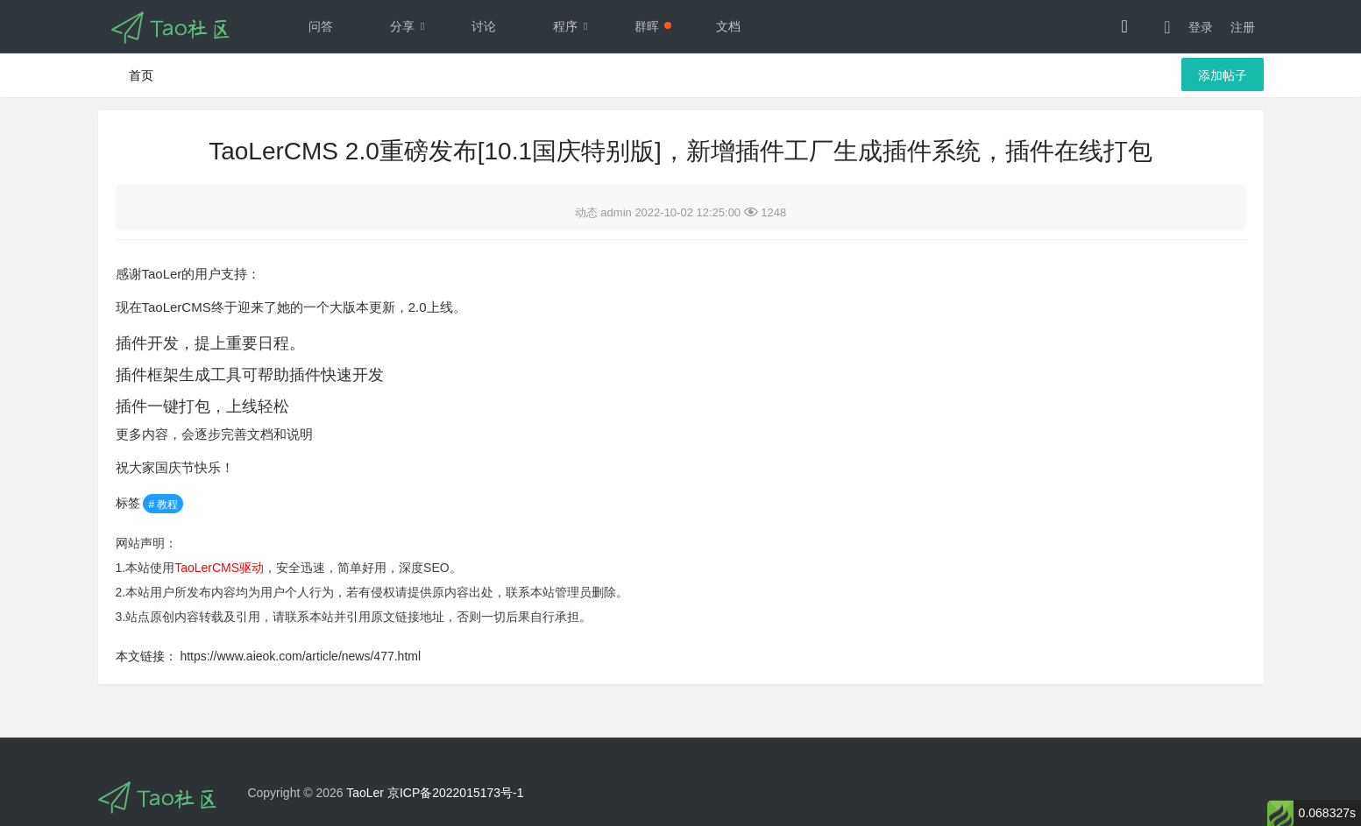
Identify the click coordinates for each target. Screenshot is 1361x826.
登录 (1200, 27)
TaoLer (365, 793)
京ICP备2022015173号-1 (455, 793)
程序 (575, 26)
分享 (412, 26)
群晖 (652, 26)
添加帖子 (1222, 75)
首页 (141, 75)
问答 (320, 26)
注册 (1242, 27)
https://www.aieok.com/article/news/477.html (300, 656)
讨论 (483, 26)
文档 (728, 26)
